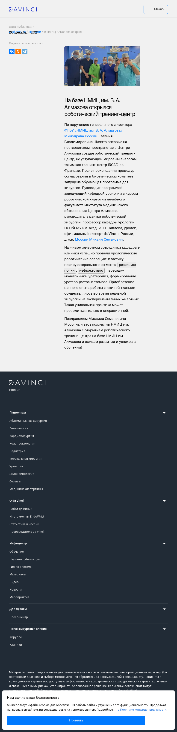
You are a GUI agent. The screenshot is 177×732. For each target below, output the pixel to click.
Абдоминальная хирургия (28, 421)
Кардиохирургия (21, 436)
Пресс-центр (18, 617)
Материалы (17, 575)
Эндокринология (21, 474)
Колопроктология (22, 444)
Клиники (15, 645)
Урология (16, 466)
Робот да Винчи (20, 509)
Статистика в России (24, 524)
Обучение (16, 552)
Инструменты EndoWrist (26, 517)
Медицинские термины (26, 489)
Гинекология (18, 429)
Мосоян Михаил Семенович (99, 239)
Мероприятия (19, 597)
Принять (76, 720)
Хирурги (15, 637)
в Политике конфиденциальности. (142, 710)
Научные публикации (24, 559)
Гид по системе (20, 567)
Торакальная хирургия (25, 459)
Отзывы (15, 482)
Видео (14, 582)
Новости (15, 590)
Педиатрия (17, 451)
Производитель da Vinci (26, 532)
